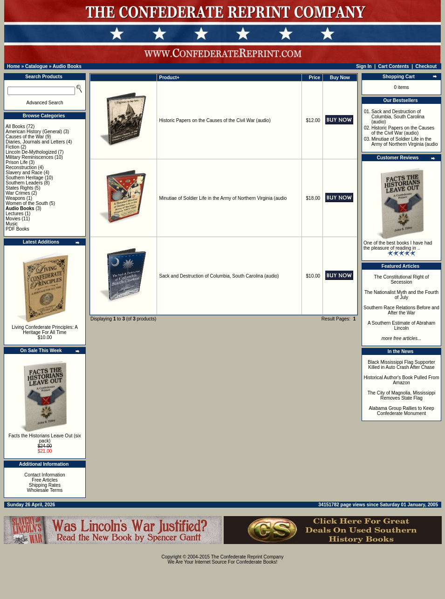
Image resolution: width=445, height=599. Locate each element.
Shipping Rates (45, 485)
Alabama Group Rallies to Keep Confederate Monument (401, 411)
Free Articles (45, 480)
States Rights (19, 188)
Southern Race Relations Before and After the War (401, 310)
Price (314, 77)
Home (13, 66)
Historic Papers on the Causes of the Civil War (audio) (215, 120)
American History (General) (34, 131)
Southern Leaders (24, 182)
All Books (15, 126)
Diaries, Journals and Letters (35, 141)
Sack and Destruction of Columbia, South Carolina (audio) (219, 276)
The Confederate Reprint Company (247, 556)
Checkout (426, 66)
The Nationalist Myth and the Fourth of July (401, 295)
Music (12, 223)
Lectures (14, 213)
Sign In (363, 66)
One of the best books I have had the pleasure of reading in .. (397, 245)
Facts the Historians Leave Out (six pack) (44, 438)
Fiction (12, 147)
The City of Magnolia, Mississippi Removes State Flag (402, 395)
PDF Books (17, 228)
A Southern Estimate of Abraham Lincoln (401, 325)
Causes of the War (25, 136)
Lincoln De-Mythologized (31, 152)
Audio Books (67, 66)
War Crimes (18, 193)
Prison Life (16, 162)
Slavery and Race (24, 172)
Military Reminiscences (29, 157)
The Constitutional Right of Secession (401, 279)
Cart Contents (393, 66)
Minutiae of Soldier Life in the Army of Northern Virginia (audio (223, 198)
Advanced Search (45, 102)
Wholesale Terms (45, 490)
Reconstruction (21, 167)
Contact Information (44, 474)
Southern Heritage (24, 177)
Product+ (169, 77)
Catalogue (36, 66)
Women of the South (27, 203)
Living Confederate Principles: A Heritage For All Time (45, 330)
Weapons (15, 198)
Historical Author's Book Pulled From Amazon (401, 380)
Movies (13, 218)
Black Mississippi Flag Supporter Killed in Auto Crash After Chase (401, 365)
